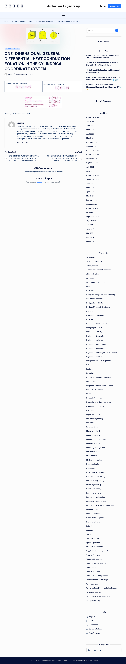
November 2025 (92, 117)
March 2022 (90, 196)
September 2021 (92, 217)
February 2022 (91, 200)
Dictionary (90, 311)
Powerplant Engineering (95, 497)
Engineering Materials (94, 340)
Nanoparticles (91, 468)
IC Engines (90, 410)
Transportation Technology (97, 580)
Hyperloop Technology (95, 406)
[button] (114, 6)
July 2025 (90, 121)
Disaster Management (95, 315)
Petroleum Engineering (95, 481)
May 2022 (90, 188)
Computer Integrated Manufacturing (100, 295)
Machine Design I (93, 431)
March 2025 (90, 138)
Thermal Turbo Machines (96, 563)
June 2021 (90, 229)
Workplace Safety (93, 600)
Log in (91, 621)
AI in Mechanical (92, 274)
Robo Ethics (90, 526)
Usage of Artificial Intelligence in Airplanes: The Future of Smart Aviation (103, 56)
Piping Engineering (93, 485)
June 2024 (90, 171)
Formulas (90, 373)
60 (31, 74)
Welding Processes (93, 592)
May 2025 (90, 130)
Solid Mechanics (92, 538)
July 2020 (90, 237)
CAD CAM (90, 290)
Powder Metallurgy (93, 489)
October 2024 (91, 159)
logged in (40, 182)
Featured (89, 369)
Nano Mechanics (93, 464)
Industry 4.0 (91, 423)
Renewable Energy (93, 522)
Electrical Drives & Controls (96, 323)
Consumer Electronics (94, 299)
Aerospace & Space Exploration (98, 270)
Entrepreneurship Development (98, 361)
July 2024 (90, 167)
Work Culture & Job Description (98, 596)
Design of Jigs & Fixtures (95, 303)
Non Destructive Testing (95, 476)
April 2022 (90, 192)
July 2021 (89, 225)
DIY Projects (90, 319)
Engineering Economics (95, 336)
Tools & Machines (93, 571)
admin (20, 123)
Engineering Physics (94, 357)
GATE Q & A (90, 381)
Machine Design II (93, 435)
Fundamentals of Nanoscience (98, 377)
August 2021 (91, 221)
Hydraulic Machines (94, 398)
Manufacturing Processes (96, 439)
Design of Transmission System (98, 307)
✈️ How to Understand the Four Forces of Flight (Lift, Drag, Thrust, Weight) (102, 64)
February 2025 (91, 142)
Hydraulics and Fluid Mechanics (98, 402)
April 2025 (90, 134)
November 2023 (92, 175)
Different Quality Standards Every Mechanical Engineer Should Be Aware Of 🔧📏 (103, 87)
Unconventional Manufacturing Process (101, 588)
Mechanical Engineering (63, 6)
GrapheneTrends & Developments (99, 386)
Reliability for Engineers (95, 518)
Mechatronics (91, 456)
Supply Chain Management (97, 551)
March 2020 (91, 241)
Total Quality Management (97, 576)
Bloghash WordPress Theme (87, 660)
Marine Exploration (93, 443)
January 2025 (91, 146)
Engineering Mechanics (95, 348)
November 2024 (92, 155)
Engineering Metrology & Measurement (101, 352)
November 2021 (92, 208)
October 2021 (91, 212)
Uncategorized (92, 584)
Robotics (89, 530)
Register (92, 616)
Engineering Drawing (94, 332)
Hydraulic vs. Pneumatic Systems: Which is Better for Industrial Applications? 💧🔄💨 (103, 78)
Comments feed (95, 629)
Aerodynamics (92, 266)
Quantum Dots (92, 509)
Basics (88, 286)
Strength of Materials (94, 547)
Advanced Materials (94, 262)
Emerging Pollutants (94, 328)
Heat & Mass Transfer (12, 49)
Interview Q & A (92, 427)
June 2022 (90, 183)
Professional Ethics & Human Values (100, 505)
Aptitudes (90, 278)
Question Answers (93, 514)
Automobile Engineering (95, 282)
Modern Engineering (94, 460)
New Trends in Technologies (97, 472)
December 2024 (92, 150)
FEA (87, 365)
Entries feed (93, 625)
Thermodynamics (93, 567)
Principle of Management (96, 501)
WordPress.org (94, 633)
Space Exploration (93, 543)
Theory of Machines (94, 559)
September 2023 (92, 179)
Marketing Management (95, 447)
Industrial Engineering (94, 419)
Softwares (90, 534)
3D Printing (90, 257)
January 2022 (91, 204)
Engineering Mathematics (96, 344)
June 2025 (90, 126)
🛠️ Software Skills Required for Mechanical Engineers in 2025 (102, 71)
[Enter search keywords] (102, 30)
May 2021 (89, 233)
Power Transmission (94, 493)
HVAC (88, 394)
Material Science (92, 452)
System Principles (93, 555)
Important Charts (93, 414)
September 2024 (92, 163)
